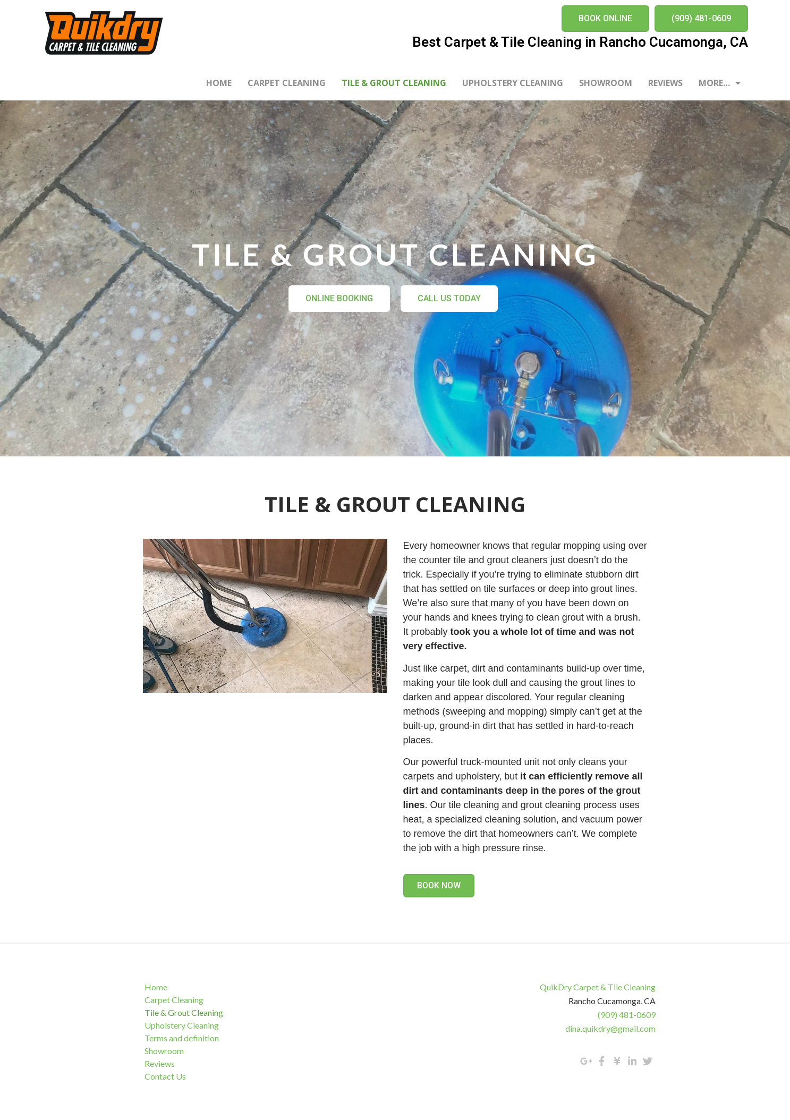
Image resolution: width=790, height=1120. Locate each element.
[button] (605, 18)
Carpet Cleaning (287, 83)
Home (219, 83)
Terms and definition (183, 1038)
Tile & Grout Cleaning (394, 83)
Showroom (605, 83)
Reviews (665, 83)
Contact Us (166, 1076)
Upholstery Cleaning (512, 83)
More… (720, 82)
